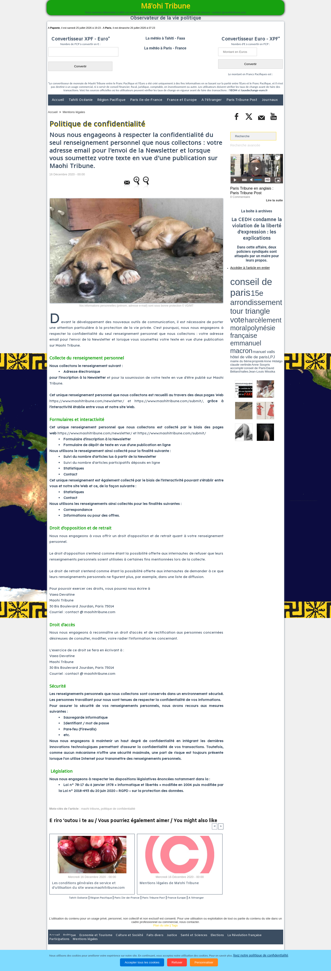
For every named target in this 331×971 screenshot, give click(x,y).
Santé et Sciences (175, 941)
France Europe (198, 898)
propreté (245, 290)
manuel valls (260, 288)
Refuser (177, 962)
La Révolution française (220, 941)
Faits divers (142, 941)
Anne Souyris (271, 290)
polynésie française (267, 284)
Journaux (270, 100)
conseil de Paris (235, 292)
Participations (248, 941)
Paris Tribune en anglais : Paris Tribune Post (254, 190)
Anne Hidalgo (253, 290)
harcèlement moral (242, 284)
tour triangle (262, 280)
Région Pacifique (111, 100)
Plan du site (161, 931)
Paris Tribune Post (242, 100)
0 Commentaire (239, 195)
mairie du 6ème (238, 290)
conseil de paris (244, 276)
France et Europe (182, 100)
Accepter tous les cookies (142, 962)
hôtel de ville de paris (273, 288)
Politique (66, 941)
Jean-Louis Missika (259, 292)
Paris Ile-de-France (146, 100)
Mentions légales (74, 112)
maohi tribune (90, 808)
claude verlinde (262, 290)
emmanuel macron (242, 287)
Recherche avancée (243, 145)
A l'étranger (212, 100)
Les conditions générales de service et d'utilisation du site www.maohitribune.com (92, 886)
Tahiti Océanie (81, 100)
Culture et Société (120, 941)
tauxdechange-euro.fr (254, 90)
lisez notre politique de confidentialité (260, 955)
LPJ (231, 290)
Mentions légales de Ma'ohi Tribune (168, 884)
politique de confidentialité (118, 808)
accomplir (279, 290)
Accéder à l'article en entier (245, 265)
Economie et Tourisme (90, 941)
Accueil (58, 100)
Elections (196, 941)
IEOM (233, 90)
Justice (156, 941)
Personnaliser (203, 962)
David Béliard (244, 292)
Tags (174, 931)
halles (251, 292)
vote (275, 280)
